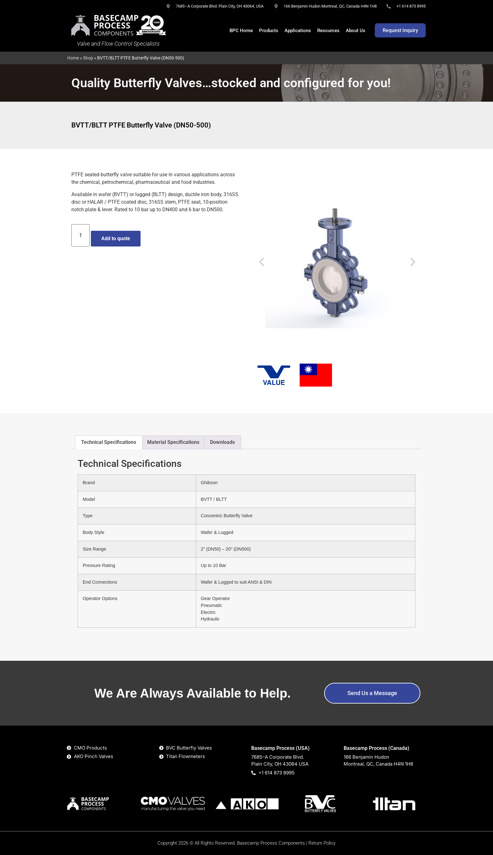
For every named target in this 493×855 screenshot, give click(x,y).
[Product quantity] (80, 235)
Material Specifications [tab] (173, 442)
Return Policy (321, 843)
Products (268, 30)
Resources (328, 30)
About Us (355, 30)
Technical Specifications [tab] (108, 442)
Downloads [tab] (222, 442)
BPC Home (241, 30)
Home (73, 57)
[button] (261, 262)
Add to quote (115, 238)
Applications (298, 30)
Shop (88, 57)
